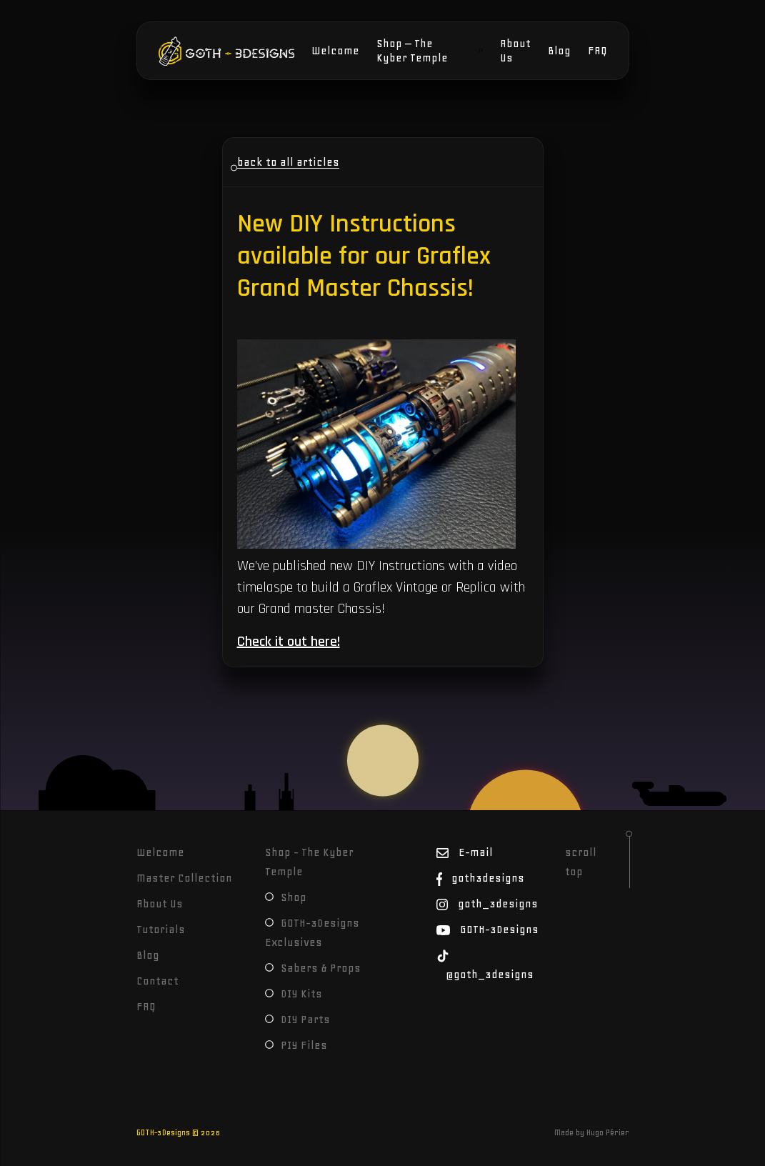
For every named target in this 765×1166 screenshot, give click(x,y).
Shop (285, 897)
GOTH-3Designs (202, 51)
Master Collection (184, 878)
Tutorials (160, 929)
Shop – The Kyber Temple (412, 50)
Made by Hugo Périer (591, 1132)
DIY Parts (297, 1019)
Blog (559, 50)
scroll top (580, 862)
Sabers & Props (313, 968)
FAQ (597, 50)
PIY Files (296, 1045)
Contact (157, 981)
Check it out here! (288, 641)
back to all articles (288, 162)
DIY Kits (293, 993)
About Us (515, 50)
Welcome (335, 50)
